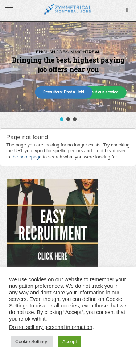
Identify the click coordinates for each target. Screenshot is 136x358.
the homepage (26, 157)
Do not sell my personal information (50, 327)
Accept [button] (69, 341)
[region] (68, 72)
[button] (61, 119)
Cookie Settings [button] (31, 341)
